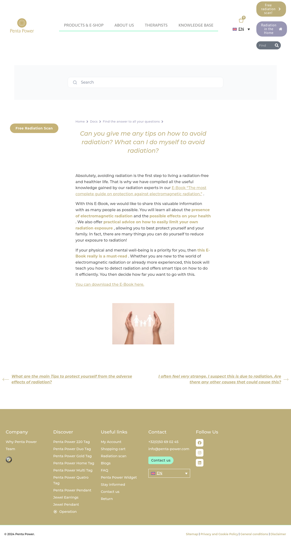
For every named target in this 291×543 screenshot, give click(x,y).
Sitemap (192, 534)
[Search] (277, 45)
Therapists (156, 25)
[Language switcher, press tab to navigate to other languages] (241, 29)
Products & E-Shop (83, 25)
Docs (94, 121)
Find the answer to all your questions (131, 121)
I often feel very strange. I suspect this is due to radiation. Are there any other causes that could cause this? (223, 379)
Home (80, 121)
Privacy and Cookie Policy (219, 534)
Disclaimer (278, 534)
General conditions (254, 534)
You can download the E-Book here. (109, 284)
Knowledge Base (195, 25)
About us (124, 25)
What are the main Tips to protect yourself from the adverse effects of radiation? (67, 379)
